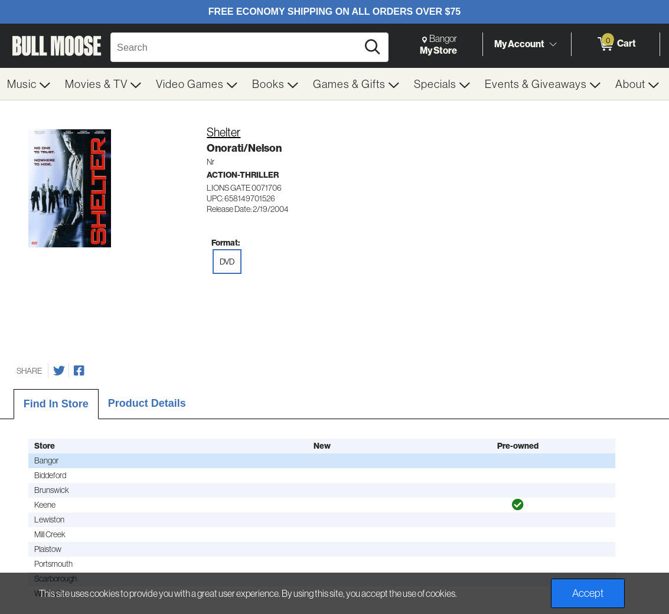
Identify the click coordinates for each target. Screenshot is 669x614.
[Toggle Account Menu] (553, 44)
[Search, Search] (236, 47)
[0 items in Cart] (615, 44)
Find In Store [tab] (56, 404)
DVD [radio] (227, 261)
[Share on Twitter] (59, 371)
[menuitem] (29, 84)
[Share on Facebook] (79, 371)
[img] (518, 505)
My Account (519, 44)
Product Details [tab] (147, 403)
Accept (587, 593)
